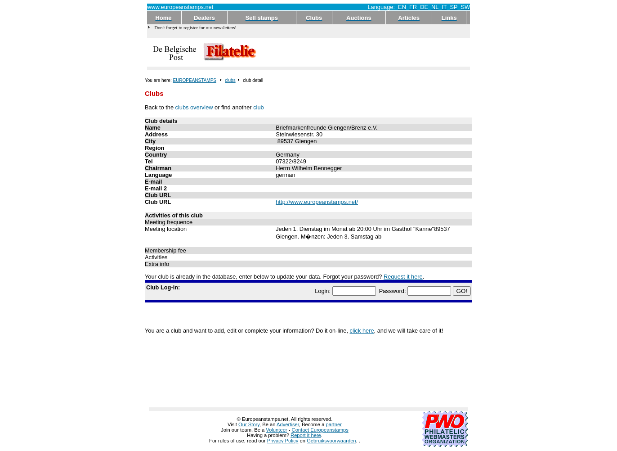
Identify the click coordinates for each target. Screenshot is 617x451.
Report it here (306, 435)
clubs (230, 80)
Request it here (403, 276)
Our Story (248, 424)
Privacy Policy (283, 440)
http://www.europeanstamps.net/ (317, 201)
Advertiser (288, 424)
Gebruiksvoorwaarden (331, 440)
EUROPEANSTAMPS (194, 80)
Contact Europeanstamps (320, 430)
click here (362, 330)
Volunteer (276, 430)
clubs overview (194, 107)
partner (334, 424)
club (258, 107)
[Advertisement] (364, 52)
